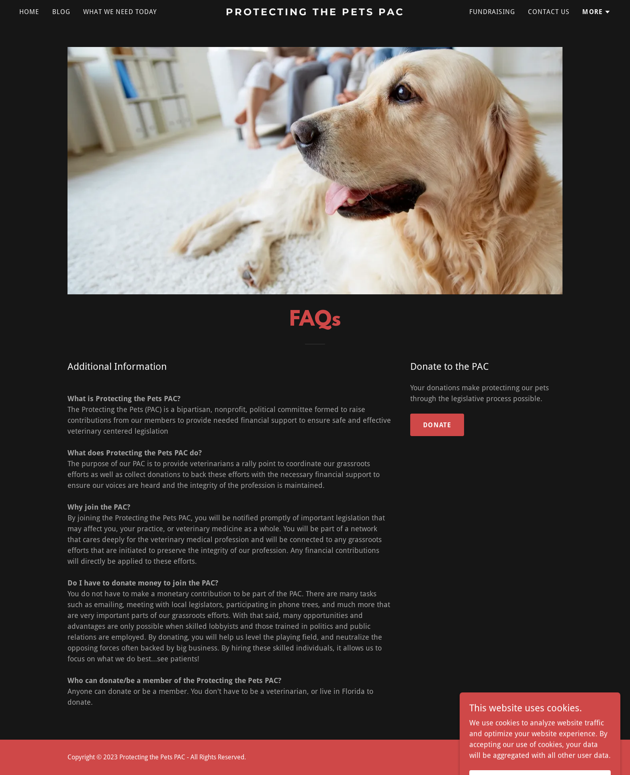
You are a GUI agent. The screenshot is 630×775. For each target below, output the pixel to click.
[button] (596, 12)
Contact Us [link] (548, 12)
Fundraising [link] (492, 12)
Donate (437, 425)
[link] (315, 12)
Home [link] (29, 12)
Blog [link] (61, 12)
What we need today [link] (120, 12)
